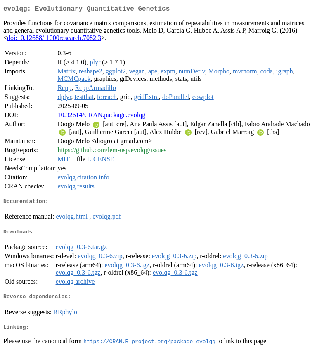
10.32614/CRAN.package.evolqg (101, 116)
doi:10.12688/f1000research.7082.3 (54, 39)
